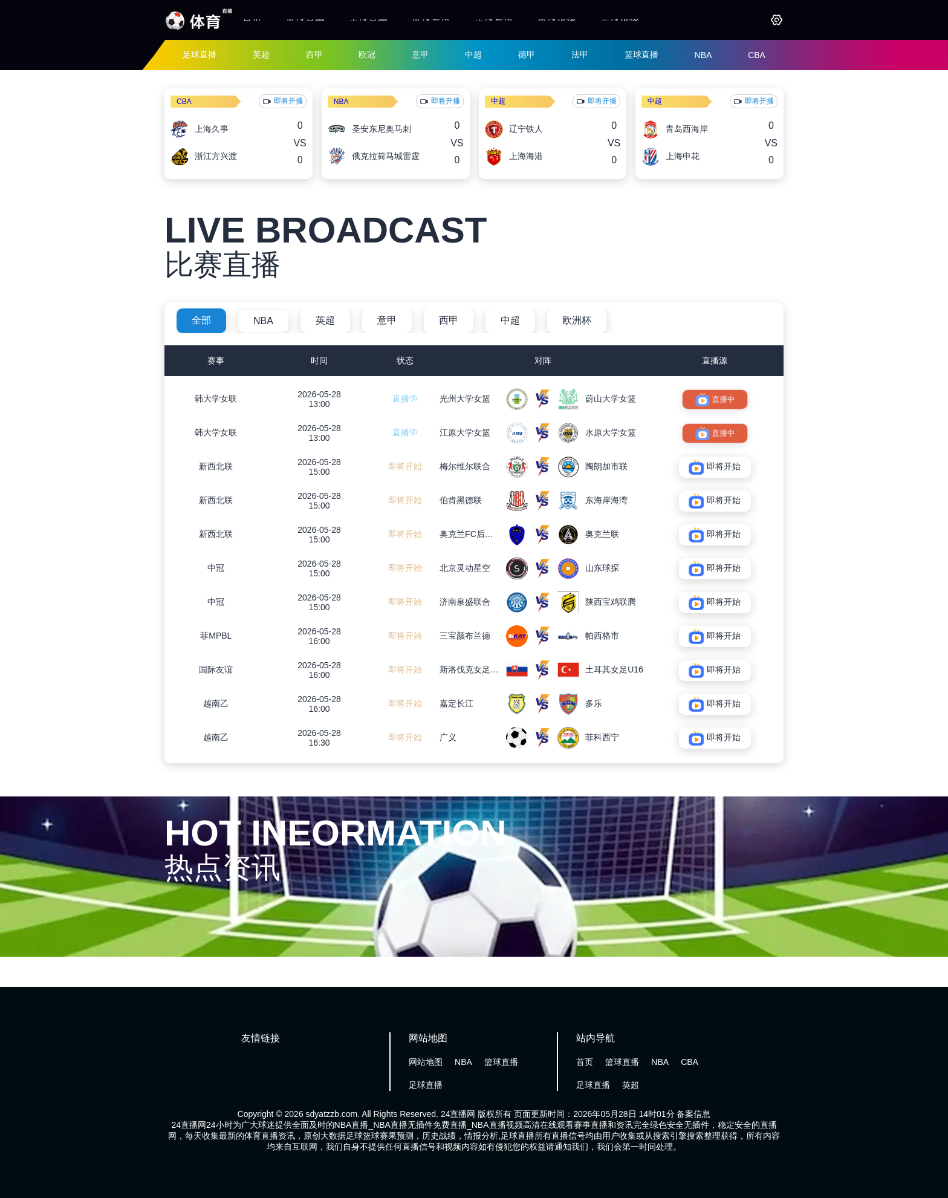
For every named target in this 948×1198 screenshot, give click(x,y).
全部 (201, 320)
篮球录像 (556, 20)
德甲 (526, 54)
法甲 (579, 54)
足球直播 (368, 20)
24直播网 (458, 1114)
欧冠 (367, 54)
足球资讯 (494, 20)
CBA (756, 55)
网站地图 (426, 1062)
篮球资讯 (431, 20)
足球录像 (619, 20)
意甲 (420, 54)
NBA (703, 55)
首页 (252, 20)
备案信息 (693, 1114)
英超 (261, 54)
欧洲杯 (576, 320)
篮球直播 (305, 20)
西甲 (314, 54)
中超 (473, 54)
